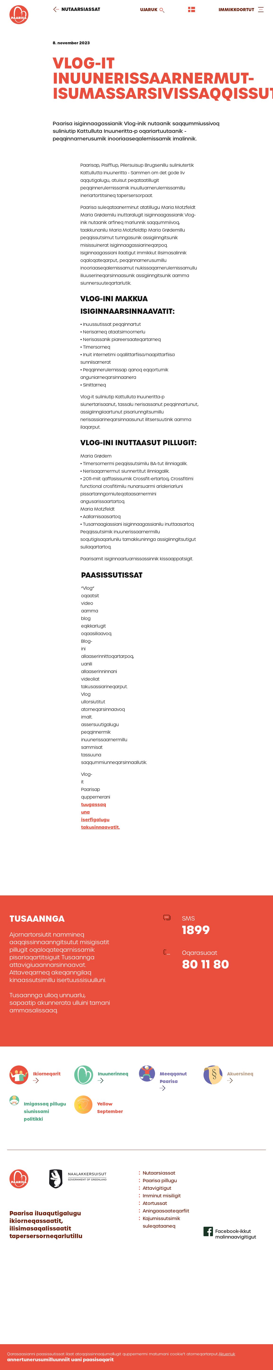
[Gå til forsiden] (18, 22)
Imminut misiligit (162, 1196)
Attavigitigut (157, 1188)
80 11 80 (205, 964)
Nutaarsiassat (78, 9)
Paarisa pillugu (160, 1180)
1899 (196, 930)
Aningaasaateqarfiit (166, 1211)
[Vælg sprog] (191, 9)
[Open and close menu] (241, 9)
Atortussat (155, 1203)
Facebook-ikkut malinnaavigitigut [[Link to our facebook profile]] (235, 1234)
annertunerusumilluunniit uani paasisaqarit (60, 1360)
